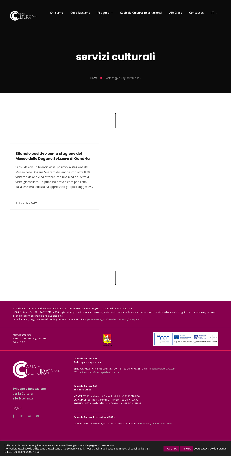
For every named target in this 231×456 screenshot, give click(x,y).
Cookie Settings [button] (217, 448)
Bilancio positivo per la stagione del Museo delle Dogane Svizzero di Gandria (41, 156)
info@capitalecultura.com (162, 368)
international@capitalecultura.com (154, 423)
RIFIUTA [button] (186, 448)
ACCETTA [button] (171, 448)
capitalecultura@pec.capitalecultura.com (99, 372)
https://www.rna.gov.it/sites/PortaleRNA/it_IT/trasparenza (114, 319)
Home (93, 78)
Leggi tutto (200, 448)
